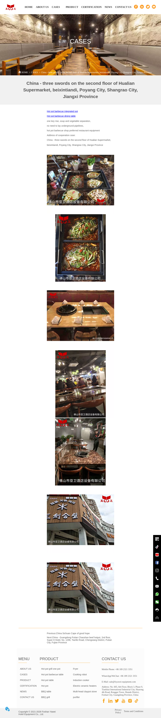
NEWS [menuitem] (108, 7)
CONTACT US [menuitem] (123, 7)
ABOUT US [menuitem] (42, 7)
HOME (25, 72)
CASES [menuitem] (56, 7)
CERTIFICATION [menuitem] (91, 7)
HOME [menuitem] (29, 7)
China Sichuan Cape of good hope (73, 633)
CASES (34, 72)
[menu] (76, 7)
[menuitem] (72, 7)
